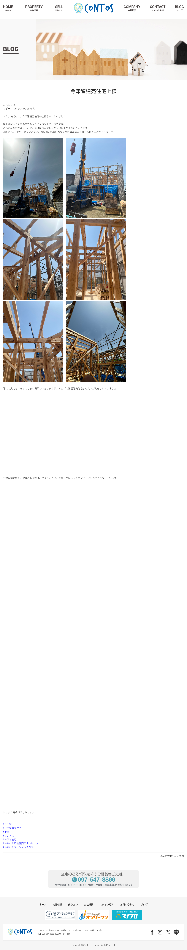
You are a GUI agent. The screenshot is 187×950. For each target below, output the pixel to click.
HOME (8, 8)
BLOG (179, 8)
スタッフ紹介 (107, 904)
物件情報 (57, 904)
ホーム (42, 904)
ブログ (144, 904)
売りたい (73, 904)
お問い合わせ (127, 904)
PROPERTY (34, 8)
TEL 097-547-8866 (46, 933)
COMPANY (132, 8)
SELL (59, 8)
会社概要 (89, 904)
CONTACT (157, 8)
